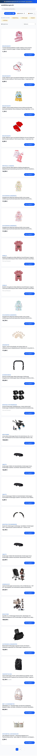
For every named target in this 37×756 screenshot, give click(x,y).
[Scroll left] (2, 13)
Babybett (32, 17)
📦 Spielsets (21, 13)
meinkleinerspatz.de (7, 5)
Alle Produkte (9, 13)
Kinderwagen (24, 17)
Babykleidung (14, 17)
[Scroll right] (35, 13)
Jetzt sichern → (29, 1)
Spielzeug (4, 20)
